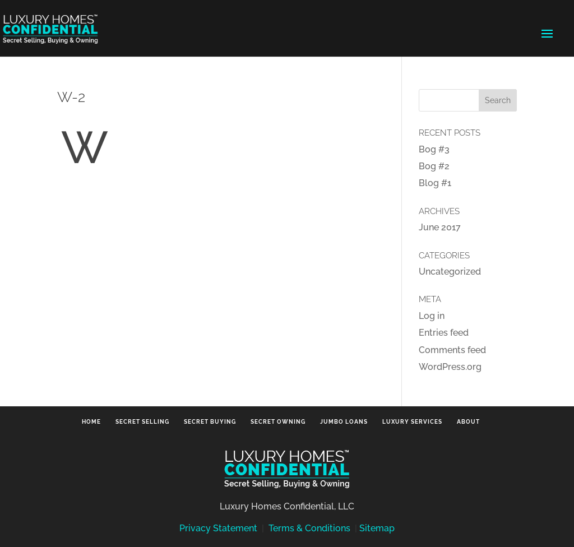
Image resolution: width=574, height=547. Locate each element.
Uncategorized (450, 271)
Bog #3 (434, 149)
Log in (432, 315)
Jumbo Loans (344, 422)
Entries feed (444, 332)
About (468, 422)
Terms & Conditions (309, 528)
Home (91, 422)
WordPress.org (450, 366)
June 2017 (440, 227)
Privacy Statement (218, 528)
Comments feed (452, 350)
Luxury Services (412, 422)
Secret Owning (278, 422)
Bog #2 (434, 166)
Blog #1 (435, 183)
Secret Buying (210, 422)
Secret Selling (142, 422)
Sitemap (377, 528)
